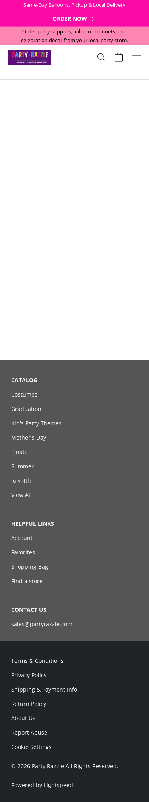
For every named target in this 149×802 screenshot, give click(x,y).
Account (22, 538)
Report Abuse (29, 732)
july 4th (21, 480)
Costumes (24, 394)
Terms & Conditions (37, 660)
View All (21, 495)
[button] (30, 57)
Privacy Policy (28, 675)
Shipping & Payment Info (44, 689)
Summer (22, 466)
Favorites (23, 552)
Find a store (27, 581)
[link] (74, 19)
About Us (23, 718)
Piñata (19, 452)
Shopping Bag (29, 566)
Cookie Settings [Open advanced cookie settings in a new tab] (31, 747)
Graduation (26, 409)
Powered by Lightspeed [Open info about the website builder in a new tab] (42, 785)
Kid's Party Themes (36, 423)
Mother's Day (28, 437)
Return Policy (28, 704)
